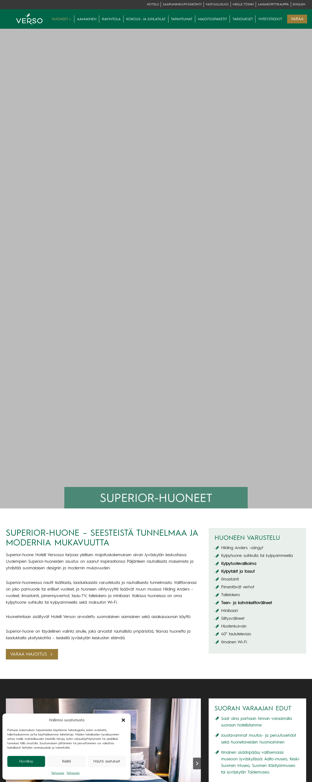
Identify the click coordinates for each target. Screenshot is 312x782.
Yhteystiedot (270, 19)
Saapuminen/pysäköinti (182, 4)
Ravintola (111, 19)
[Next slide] (197, 763)
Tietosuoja (57, 773)
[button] (123, 720)
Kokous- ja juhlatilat (146, 19)
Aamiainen (87, 19)
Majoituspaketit (212, 19)
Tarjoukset (243, 19)
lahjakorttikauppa (273, 4)
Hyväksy (26, 761)
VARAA (297, 19)
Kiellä (66, 761)
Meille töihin (243, 4)
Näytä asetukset (106, 761)
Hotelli (153, 4)
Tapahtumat (181, 19)
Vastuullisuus (217, 4)
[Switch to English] (299, 4)
